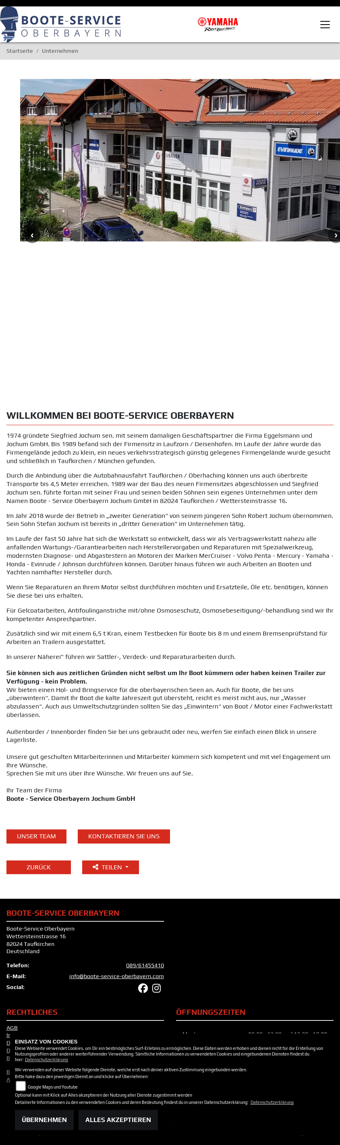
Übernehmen (44, 1120)
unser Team (36, 836)
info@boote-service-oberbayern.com (116, 976)
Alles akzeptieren (118, 1120)
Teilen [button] (108, 867)
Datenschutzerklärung (46, 1059)
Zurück (39, 867)
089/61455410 (145, 965)
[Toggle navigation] (325, 24)
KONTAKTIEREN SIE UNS (124, 836)
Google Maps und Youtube (53, 1087)
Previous (32, 235)
